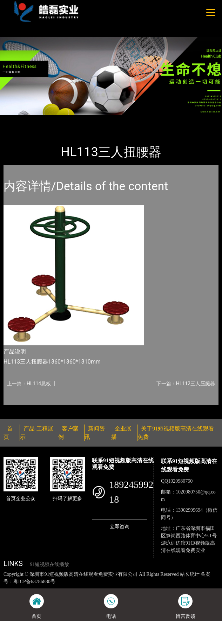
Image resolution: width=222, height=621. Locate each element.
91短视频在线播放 (49, 564)
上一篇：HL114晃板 (29, 383)
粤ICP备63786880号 (34, 581)
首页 (15, 120)
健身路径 (77, 120)
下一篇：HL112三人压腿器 (185, 383)
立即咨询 (119, 526)
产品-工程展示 (43, 120)
